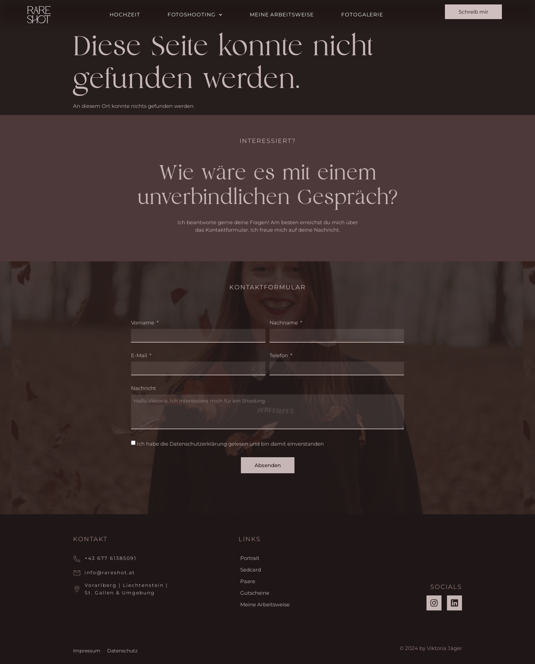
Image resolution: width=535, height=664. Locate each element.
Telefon (279, 356)
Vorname (143, 323)
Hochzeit (125, 14)
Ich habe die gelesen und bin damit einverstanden (230, 444)
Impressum (86, 651)
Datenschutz (122, 651)
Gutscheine (254, 593)
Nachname (284, 323)
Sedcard (250, 569)
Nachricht (143, 388)
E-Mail (139, 356)
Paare (247, 581)
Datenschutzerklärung (198, 444)
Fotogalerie (362, 14)
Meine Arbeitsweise (282, 14)
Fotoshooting (195, 15)
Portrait (249, 558)
